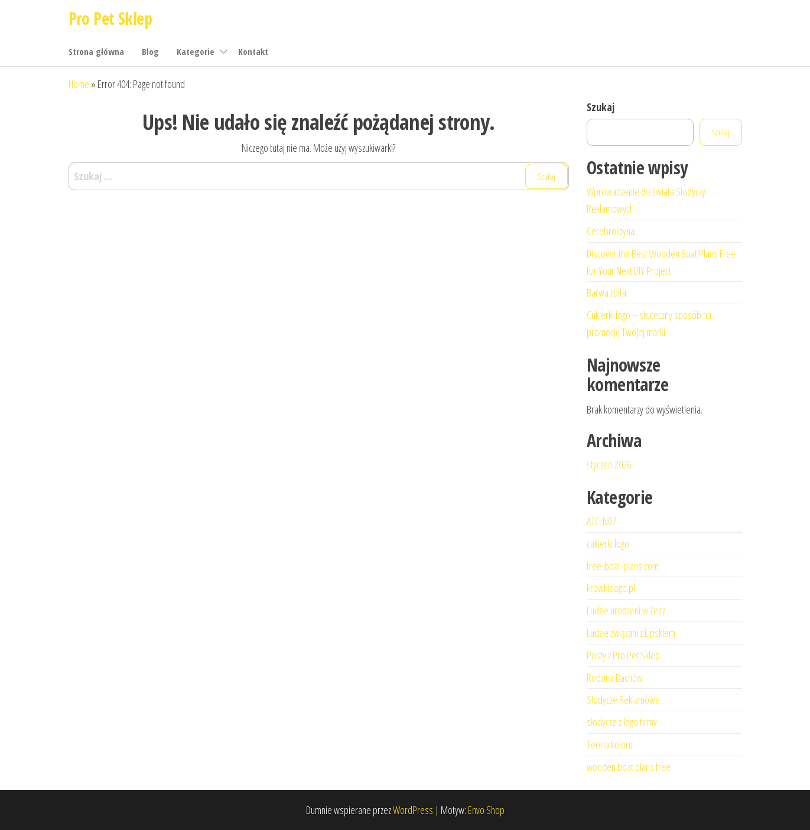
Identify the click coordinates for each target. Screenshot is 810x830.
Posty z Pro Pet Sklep (623, 655)
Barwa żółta (606, 292)
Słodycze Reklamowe (623, 699)
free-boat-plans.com (623, 566)
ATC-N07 (601, 521)
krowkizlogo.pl (611, 588)
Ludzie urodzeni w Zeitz (626, 610)
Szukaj (600, 107)
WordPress (413, 810)
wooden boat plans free (629, 767)
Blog (150, 51)
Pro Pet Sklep (110, 18)
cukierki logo (608, 543)
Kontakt (253, 51)
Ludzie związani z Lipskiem (631, 633)
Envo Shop (486, 810)
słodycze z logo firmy (622, 722)
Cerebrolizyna (611, 231)
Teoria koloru (610, 744)
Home (79, 84)
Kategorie (195, 51)
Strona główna (96, 51)
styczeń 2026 (609, 464)
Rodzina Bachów (615, 677)
